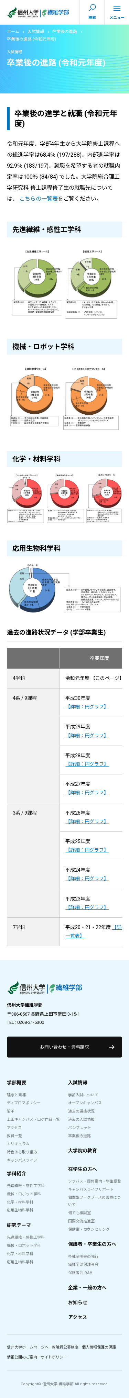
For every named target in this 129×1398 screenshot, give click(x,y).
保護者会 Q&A (80, 1273)
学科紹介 (16, 1173)
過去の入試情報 (81, 1119)
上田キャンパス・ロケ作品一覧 (33, 1119)
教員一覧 (14, 1136)
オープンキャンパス (85, 1103)
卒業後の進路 (64, 31)
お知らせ (77, 1302)
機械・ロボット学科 (24, 1194)
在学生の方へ (82, 1169)
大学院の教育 (82, 1150)
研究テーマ (19, 1225)
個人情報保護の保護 (99, 1347)
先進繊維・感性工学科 (26, 1186)
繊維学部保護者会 (83, 1264)
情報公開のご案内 (22, 1357)
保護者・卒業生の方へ (92, 1244)
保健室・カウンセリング (89, 1229)
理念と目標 (16, 1095)
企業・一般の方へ (87, 1287)
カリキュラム (18, 1144)
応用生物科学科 (20, 1210)
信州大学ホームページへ (28, 1347)
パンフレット (79, 1128)
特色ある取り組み (22, 1152)
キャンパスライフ (22, 1160)
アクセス (14, 1128)
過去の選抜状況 (81, 1111)
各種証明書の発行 (83, 1256)
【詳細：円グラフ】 (87, 706)
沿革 (10, 1111)
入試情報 (36, 31)
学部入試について (83, 1095)
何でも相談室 (79, 1213)
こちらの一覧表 (38, 198)
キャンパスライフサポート (91, 1189)
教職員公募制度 (65, 1347)
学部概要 (16, 1082)
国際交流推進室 (81, 1221)
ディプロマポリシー (24, 1103)
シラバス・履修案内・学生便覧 (94, 1181)
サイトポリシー (54, 1357)
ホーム (13, 31)
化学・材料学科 (20, 1202)
